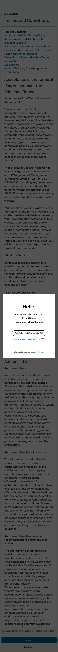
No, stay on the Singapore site (29, 339)
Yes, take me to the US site (29, 333)
